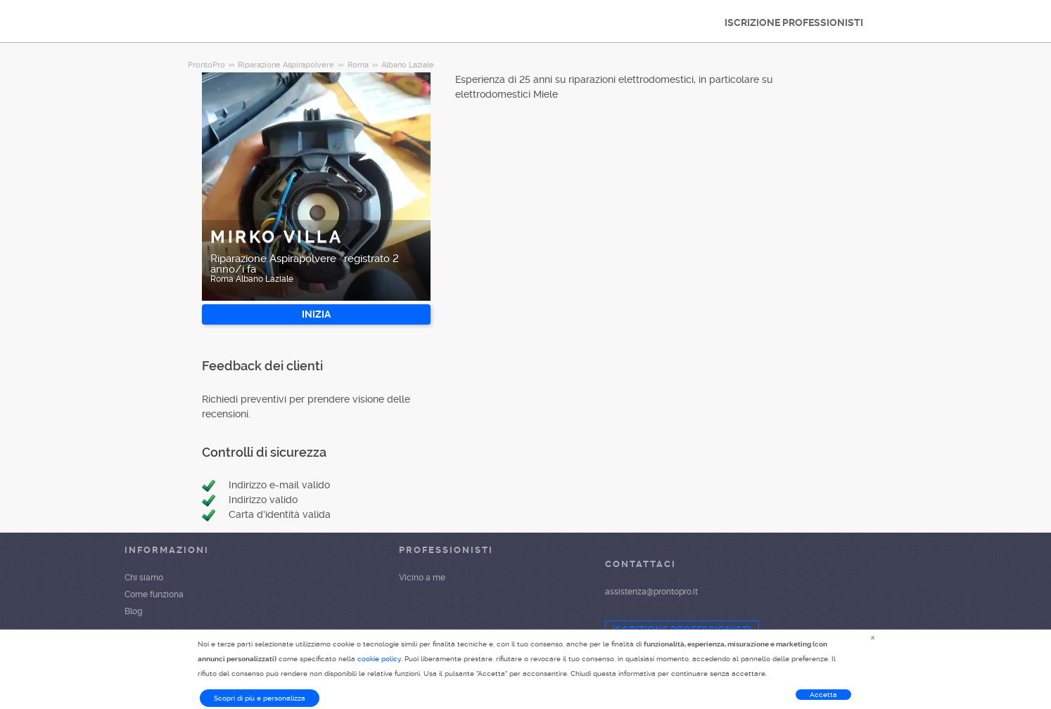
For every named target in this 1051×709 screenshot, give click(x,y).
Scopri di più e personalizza (259, 698)
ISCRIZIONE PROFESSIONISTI (794, 22)
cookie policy (379, 659)
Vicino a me (422, 578)
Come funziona (154, 594)
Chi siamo (144, 578)
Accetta (823, 694)
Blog (133, 611)
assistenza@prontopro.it (651, 592)
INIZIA (316, 314)
